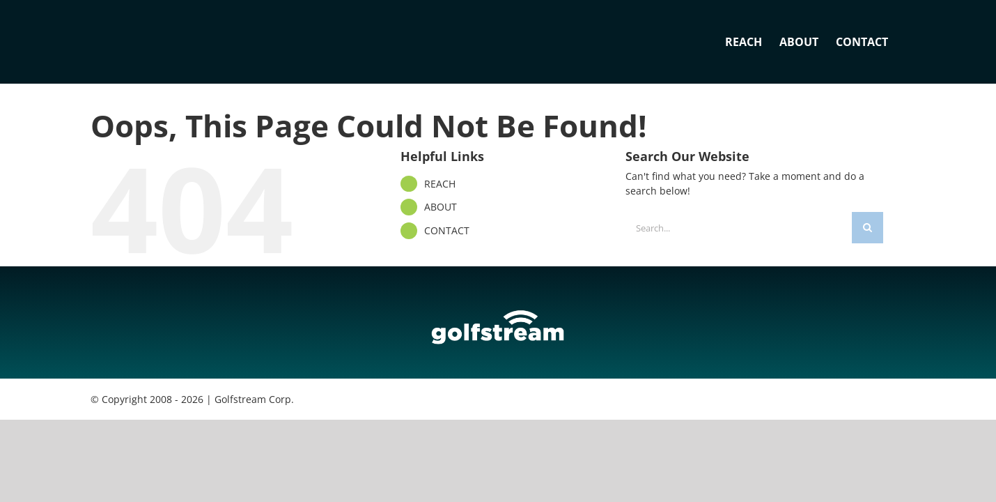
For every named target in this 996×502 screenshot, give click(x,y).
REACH (440, 183)
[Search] (867, 227)
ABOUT (440, 206)
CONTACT (446, 230)
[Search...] (738, 227)
